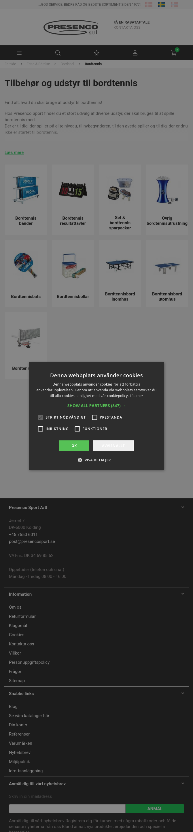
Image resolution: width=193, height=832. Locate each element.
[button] (96, 405)
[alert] (96, 416)
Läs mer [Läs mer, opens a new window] (136, 395)
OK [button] (74, 445)
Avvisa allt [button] (113, 445)
